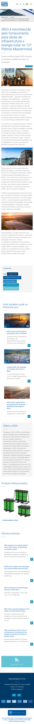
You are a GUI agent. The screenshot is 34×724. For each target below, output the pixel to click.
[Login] (17, 4)
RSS (21, 719)
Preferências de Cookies (19, 712)
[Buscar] (23, 4)
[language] (27, 4)
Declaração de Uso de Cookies (23, 718)
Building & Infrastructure (12, 277)
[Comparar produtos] (20, 4)
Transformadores (10, 281)
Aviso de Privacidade (8, 718)
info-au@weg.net (19, 689)
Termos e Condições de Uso (11, 719)
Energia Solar (12, 274)
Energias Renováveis (11, 288)
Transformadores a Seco (10, 520)
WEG (4, 4)
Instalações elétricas (11, 285)
